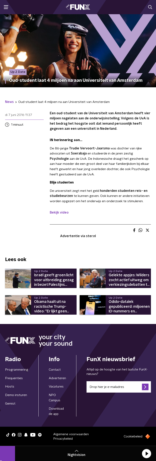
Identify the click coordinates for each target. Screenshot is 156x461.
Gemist (10, 403)
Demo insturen (16, 395)
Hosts (9, 386)
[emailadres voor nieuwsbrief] (119, 387)
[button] (146, 453)
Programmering (16, 369)
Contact (55, 369)
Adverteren (57, 378)
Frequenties (14, 378)
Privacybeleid (63, 438)
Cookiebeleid (133, 436)
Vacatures (56, 386)
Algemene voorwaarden (71, 434)
